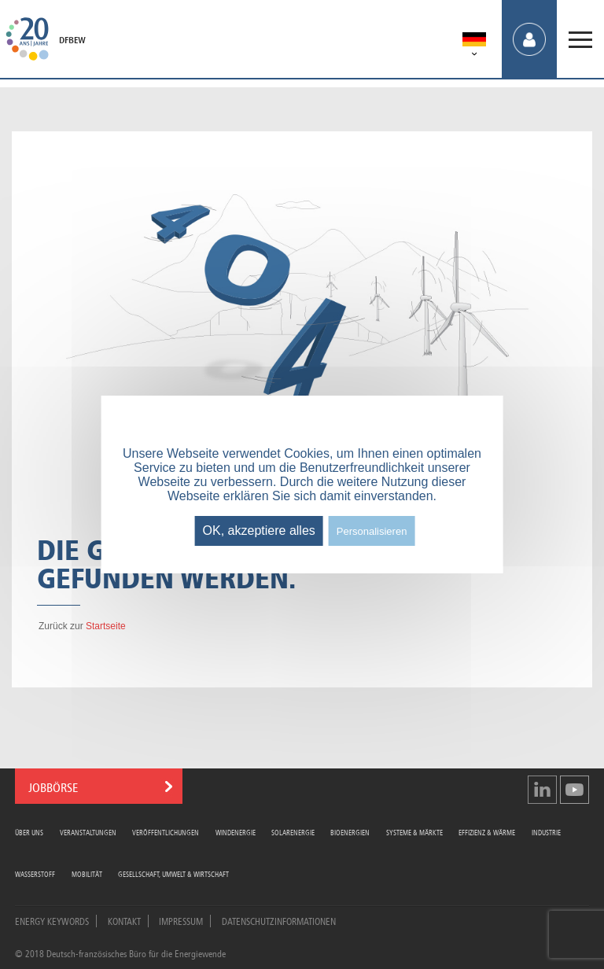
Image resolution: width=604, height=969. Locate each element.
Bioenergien (350, 832)
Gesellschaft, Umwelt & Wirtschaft (173, 873)
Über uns (29, 832)
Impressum (181, 920)
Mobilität (87, 873)
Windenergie (235, 832)
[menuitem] (474, 42)
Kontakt (124, 920)
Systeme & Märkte (414, 832)
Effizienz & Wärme (487, 832)
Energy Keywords (52, 920)
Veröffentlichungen (165, 832)
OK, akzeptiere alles (259, 530)
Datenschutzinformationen (279, 920)
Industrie (546, 832)
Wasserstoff (35, 873)
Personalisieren (372, 531)
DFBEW (72, 40)
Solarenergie (293, 832)
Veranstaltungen (88, 832)
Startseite (106, 626)
